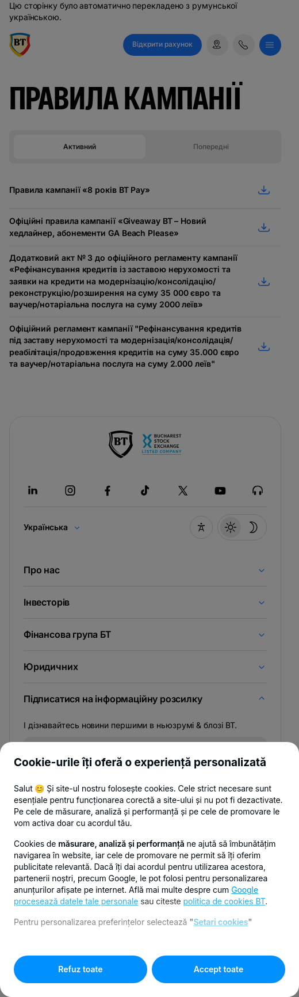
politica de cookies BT (224, 901)
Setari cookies (220, 922)
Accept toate (218, 969)
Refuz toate (80, 969)
